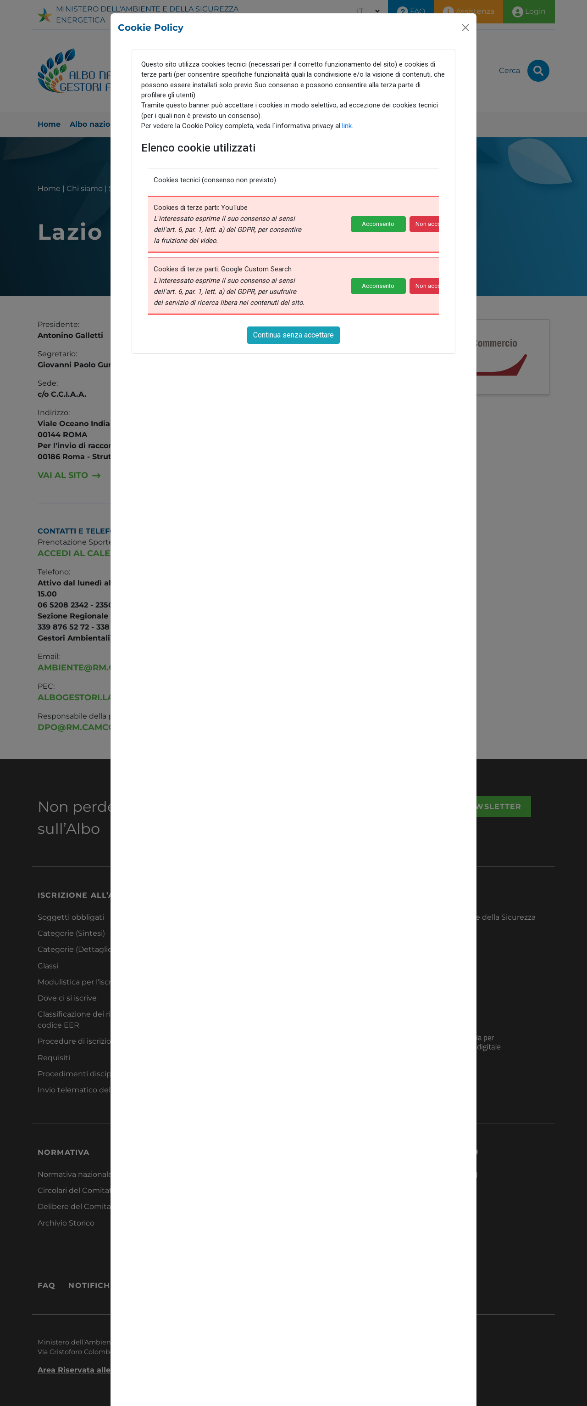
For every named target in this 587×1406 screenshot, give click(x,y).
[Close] (465, 27)
